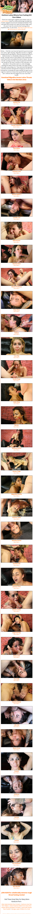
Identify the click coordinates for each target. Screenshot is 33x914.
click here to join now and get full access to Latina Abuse (20, 28)
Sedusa (16, 333)
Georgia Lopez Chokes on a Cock (20, 909)
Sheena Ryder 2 (16, 194)
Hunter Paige (17, 471)
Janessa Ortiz (17, 586)
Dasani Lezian (16, 610)
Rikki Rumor (16, 240)
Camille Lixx (16, 217)
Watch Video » (16, 127)
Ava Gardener (16, 863)
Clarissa (16, 817)
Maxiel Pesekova (16, 287)
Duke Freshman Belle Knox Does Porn (21, 906)
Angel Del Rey (16, 633)
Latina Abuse (5, 21)
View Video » (17, 104)
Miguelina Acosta (16, 494)
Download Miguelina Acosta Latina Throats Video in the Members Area (16, 78)
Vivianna (16, 794)
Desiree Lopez (16, 517)
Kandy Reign (16, 379)
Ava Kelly (16, 679)
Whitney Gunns (16, 448)
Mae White (16, 148)
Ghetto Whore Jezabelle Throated (10, 907)
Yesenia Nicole (16, 702)
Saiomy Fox (16, 102)
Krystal (16, 771)
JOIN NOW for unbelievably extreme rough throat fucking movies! (16, 894)
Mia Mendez (16, 886)
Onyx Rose (16, 310)
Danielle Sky (16, 563)
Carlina (16, 840)
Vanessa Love (17, 171)
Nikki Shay (16, 402)
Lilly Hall (16, 725)
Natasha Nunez (16, 540)
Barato (17, 425)
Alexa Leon (16, 656)
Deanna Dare (17, 264)
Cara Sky (16, 356)
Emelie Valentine (16, 125)
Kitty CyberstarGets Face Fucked (11, 904)
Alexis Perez (16, 748)
